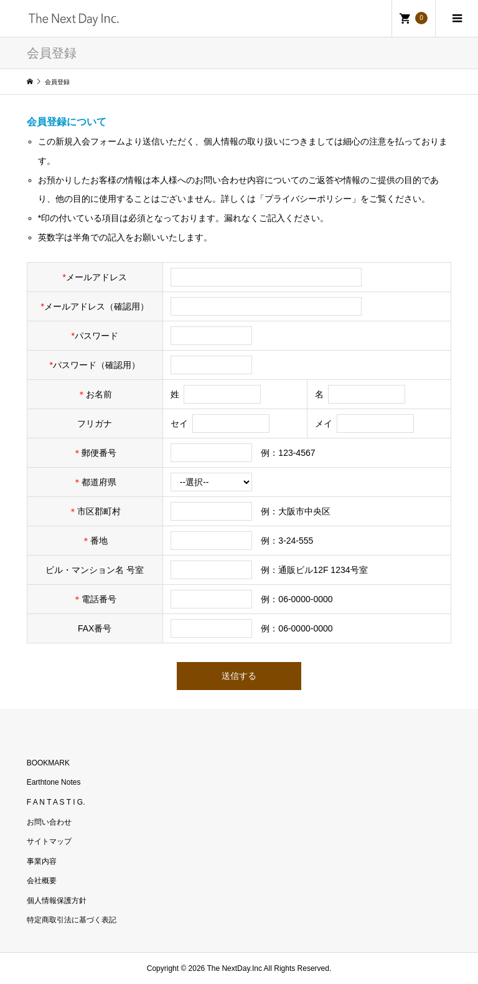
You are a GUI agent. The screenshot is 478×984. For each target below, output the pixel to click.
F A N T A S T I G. (56, 802)
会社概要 (42, 880)
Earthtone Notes (54, 782)
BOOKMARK (48, 763)
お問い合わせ (49, 822)
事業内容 (42, 861)
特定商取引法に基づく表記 (71, 919)
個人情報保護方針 (57, 900)
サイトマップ (49, 841)
